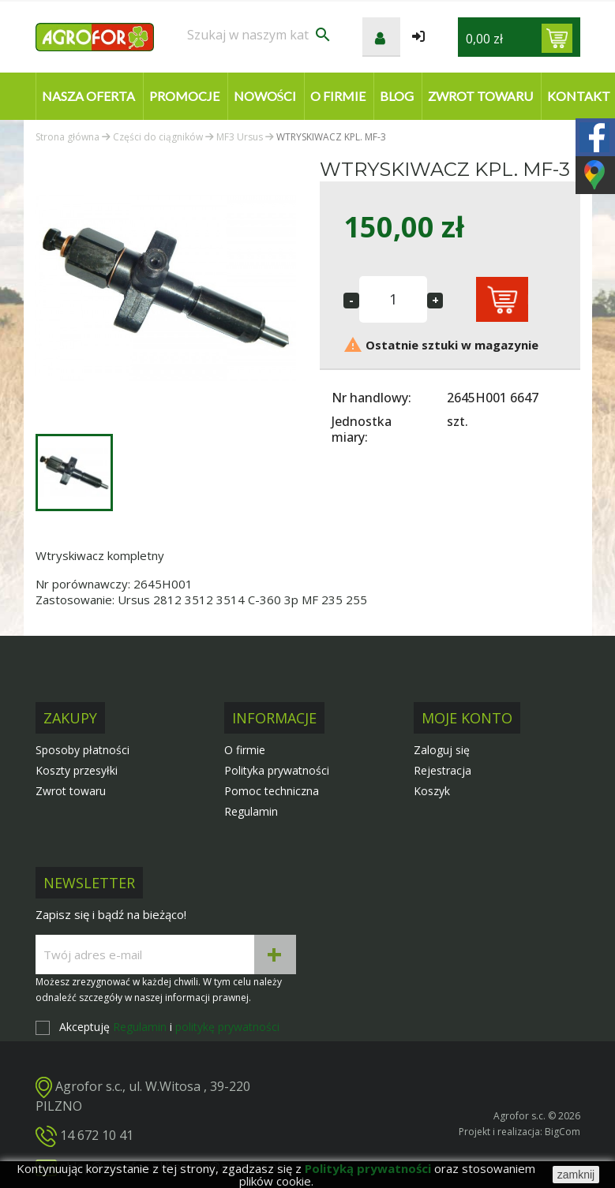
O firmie (338, 95)
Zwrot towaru (480, 95)
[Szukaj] (260, 34)
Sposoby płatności (82, 749)
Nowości (265, 95)
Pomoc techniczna (271, 790)
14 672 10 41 (96, 1135)
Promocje (184, 95)
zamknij (575, 1174)
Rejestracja (442, 770)
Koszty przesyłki (77, 770)
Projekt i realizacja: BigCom (519, 1131)
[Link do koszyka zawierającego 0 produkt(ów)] (557, 38)
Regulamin (251, 811)
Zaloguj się (442, 749)
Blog (397, 95)
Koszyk (432, 790)
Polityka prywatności (276, 770)
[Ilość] (393, 299)
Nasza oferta (88, 95)
